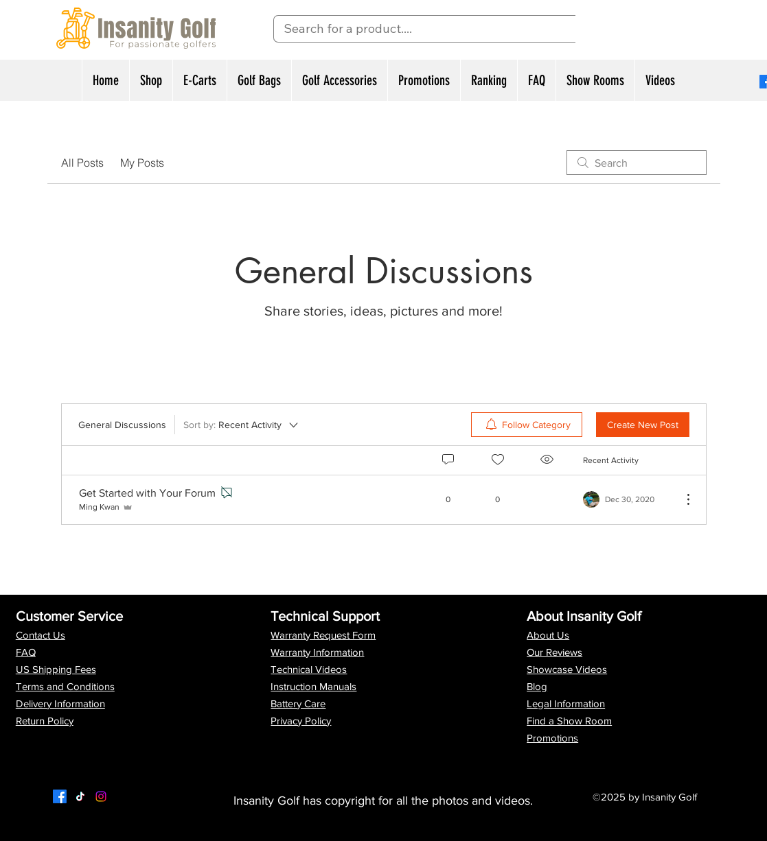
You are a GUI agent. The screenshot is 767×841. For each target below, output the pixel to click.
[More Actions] (681, 499)
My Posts (142, 162)
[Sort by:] (241, 424)
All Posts (82, 162)
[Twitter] (80, 796)
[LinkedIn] (101, 796)
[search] (636, 162)
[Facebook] (60, 796)
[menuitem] (526, 424)
